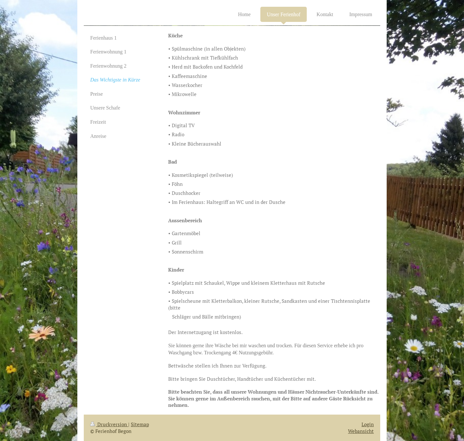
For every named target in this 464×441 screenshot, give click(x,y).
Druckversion (109, 424)
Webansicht (361, 431)
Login (368, 424)
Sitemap (140, 424)
